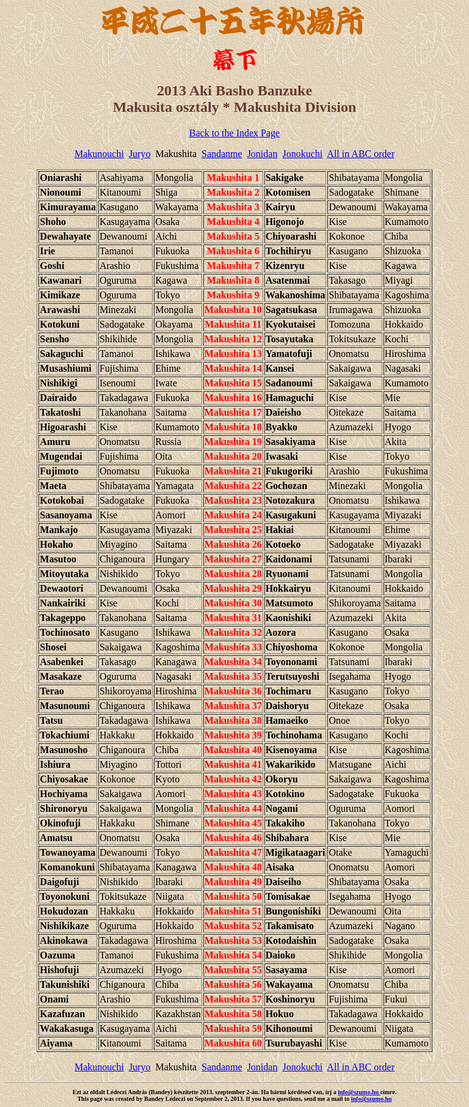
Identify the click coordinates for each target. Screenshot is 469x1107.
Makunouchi (99, 154)
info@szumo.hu (359, 1092)
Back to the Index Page (234, 133)
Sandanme (222, 154)
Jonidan (262, 154)
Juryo (140, 154)
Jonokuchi (302, 154)
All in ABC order (360, 154)
